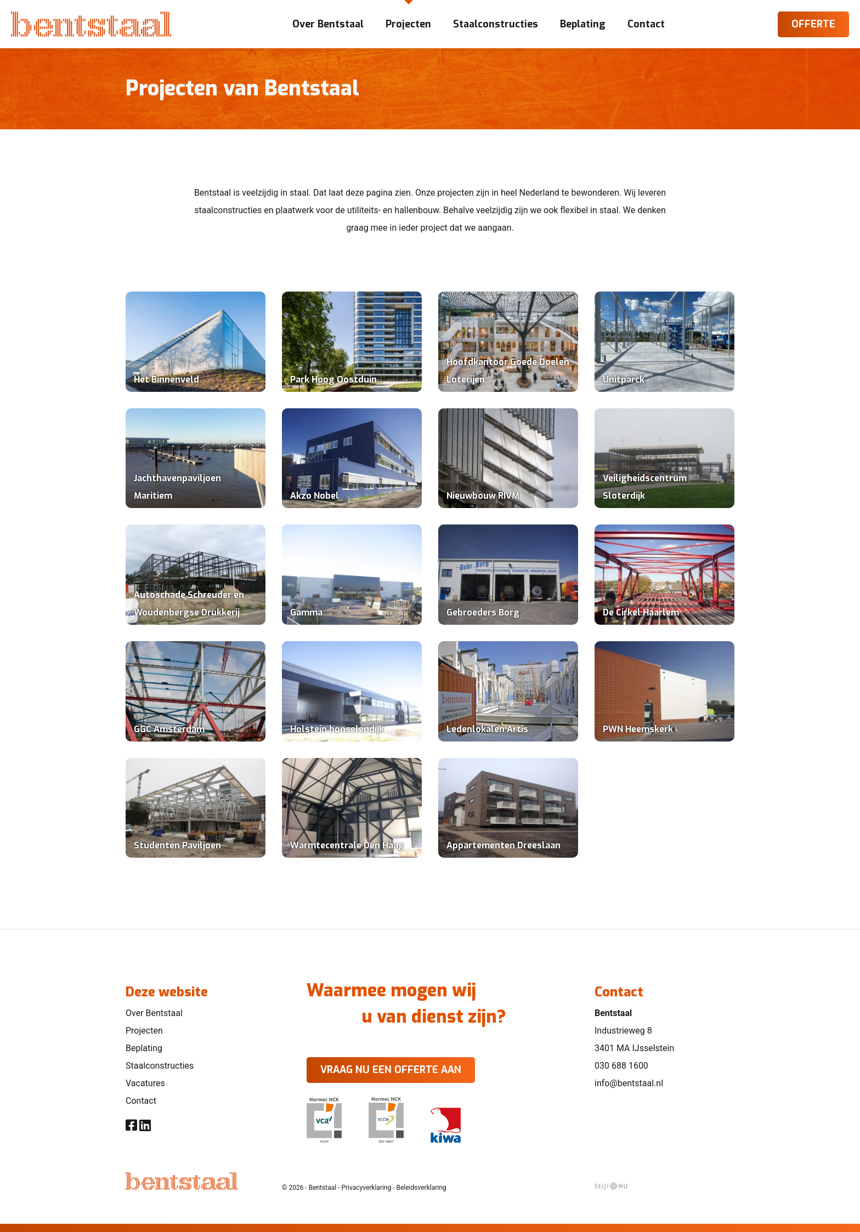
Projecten (144, 1030)
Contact (141, 1101)
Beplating (144, 1048)
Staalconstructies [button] (495, 24)
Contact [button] (646, 24)
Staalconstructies (160, 1065)
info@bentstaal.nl (629, 1083)
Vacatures (145, 1083)
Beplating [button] (583, 24)
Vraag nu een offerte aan (390, 1069)
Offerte (813, 24)
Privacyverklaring (366, 1187)
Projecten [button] (408, 24)
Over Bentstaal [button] (328, 24)
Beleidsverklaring (421, 1187)
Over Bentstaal (154, 1013)
